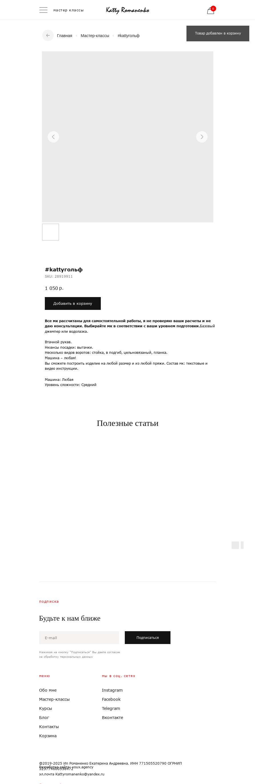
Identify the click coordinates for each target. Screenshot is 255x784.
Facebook (111, 699)
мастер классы (68, 10)
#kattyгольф (129, 35)
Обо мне (48, 690)
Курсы (45, 708)
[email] (79, 637)
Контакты (49, 726)
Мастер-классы (95, 35)
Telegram (111, 708)
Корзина (48, 735)
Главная (64, 35)
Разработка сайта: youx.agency (66, 767)
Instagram (112, 690)
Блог (44, 717)
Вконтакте (112, 717)
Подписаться (147, 637)
